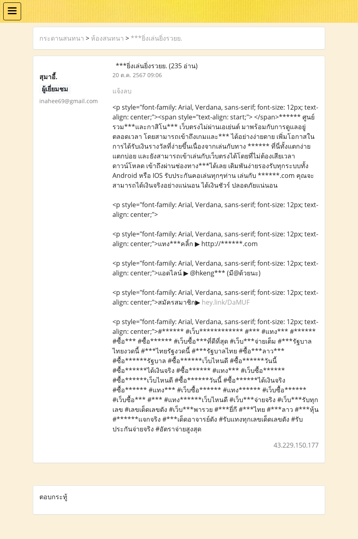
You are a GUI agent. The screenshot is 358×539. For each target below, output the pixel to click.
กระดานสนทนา (61, 38)
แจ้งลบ (122, 91)
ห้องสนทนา (107, 38)
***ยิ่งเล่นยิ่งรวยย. (156, 38)
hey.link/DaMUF (226, 302)
